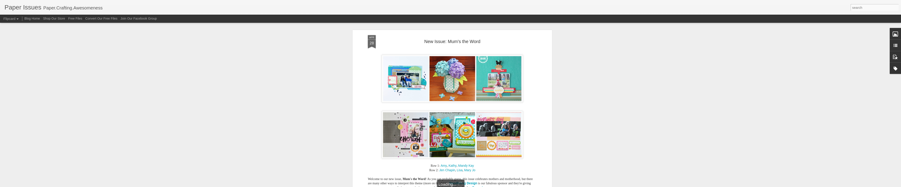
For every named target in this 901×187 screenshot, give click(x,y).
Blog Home (32, 18)
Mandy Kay (466, 165)
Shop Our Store (54, 18)
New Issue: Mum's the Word (452, 41)
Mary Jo (470, 170)
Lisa (460, 170)
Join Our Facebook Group (139, 18)
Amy (444, 165)
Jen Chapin (447, 170)
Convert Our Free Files (101, 18)
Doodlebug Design (463, 183)
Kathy (452, 165)
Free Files (75, 18)
